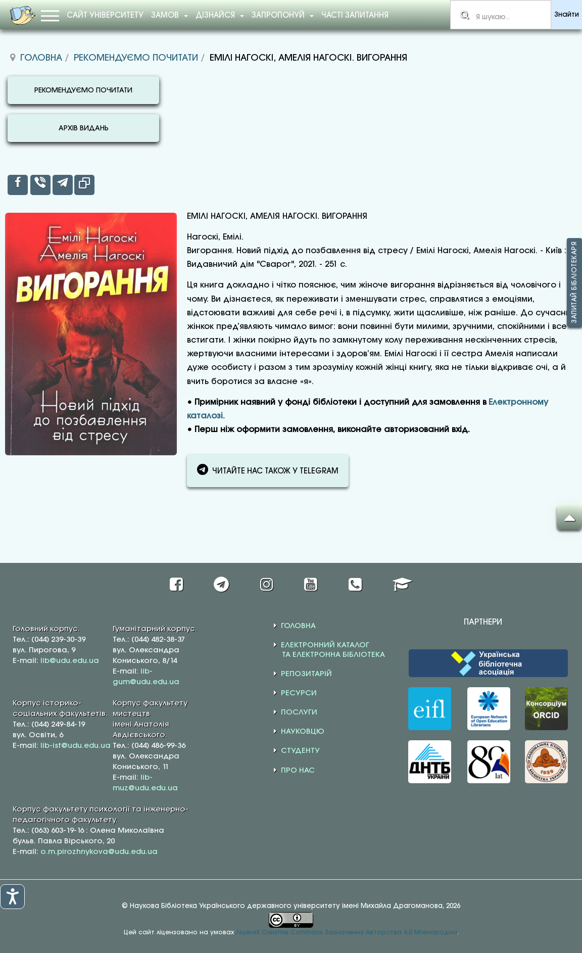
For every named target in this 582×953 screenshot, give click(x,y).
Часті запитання (355, 15)
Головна (41, 58)
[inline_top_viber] (40, 185)
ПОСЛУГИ (299, 712)
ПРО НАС (298, 770)
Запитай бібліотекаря (574, 282)
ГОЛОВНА (298, 626)
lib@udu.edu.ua (69, 660)
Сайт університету (105, 15)
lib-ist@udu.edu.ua (75, 745)
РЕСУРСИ (299, 693)
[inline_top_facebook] (18, 185)
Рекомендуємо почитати (136, 58)
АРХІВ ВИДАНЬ (84, 128)
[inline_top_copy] (84, 185)
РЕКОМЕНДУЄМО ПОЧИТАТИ (83, 90)
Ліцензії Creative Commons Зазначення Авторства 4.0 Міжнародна (346, 932)
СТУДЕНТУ (300, 750)
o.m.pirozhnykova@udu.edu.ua (99, 851)
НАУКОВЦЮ (302, 731)
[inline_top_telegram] (63, 185)
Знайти (566, 15)
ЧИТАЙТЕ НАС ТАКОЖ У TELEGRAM (267, 469)
